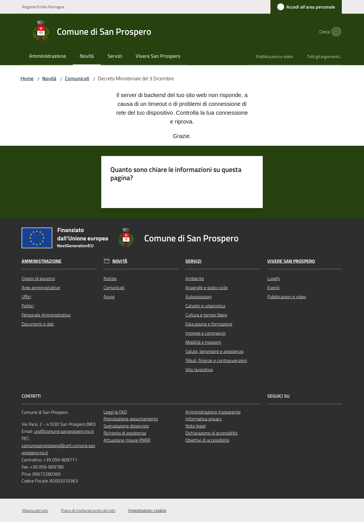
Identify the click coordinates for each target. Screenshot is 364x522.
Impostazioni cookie (147, 510)
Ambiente (194, 278)
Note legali (195, 425)
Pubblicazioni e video (286, 296)
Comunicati (77, 78)
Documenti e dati (38, 323)
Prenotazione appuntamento (131, 418)
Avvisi (109, 296)
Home (27, 78)
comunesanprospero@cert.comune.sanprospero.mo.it (58, 449)
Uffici (26, 296)
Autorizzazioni (198, 296)
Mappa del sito (35, 510)
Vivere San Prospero (291, 261)
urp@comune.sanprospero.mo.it (64, 431)
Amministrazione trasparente (213, 411)
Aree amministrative (41, 287)
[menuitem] (47, 56)
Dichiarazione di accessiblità (211, 432)
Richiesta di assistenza (125, 432)
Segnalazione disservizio (126, 425)
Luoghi (273, 278)
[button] (335, 31)
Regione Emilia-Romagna (43, 7)
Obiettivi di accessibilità (207, 440)
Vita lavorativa (199, 369)
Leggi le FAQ (115, 411)
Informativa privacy (203, 418)
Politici (28, 305)
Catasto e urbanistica (205, 305)
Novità (49, 78)
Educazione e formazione (208, 323)
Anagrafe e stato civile (206, 287)
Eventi (273, 287)
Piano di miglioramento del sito (88, 510)
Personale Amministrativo (46, 314)
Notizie (110, 278)
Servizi (193, 261)
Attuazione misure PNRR (127, 440)
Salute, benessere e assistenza (214, 351)
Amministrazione (41, 261)
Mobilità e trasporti (203, 342)
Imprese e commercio (205, 333)
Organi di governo (38, 278)
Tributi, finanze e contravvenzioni (216, 360)
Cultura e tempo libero (206, 314)
